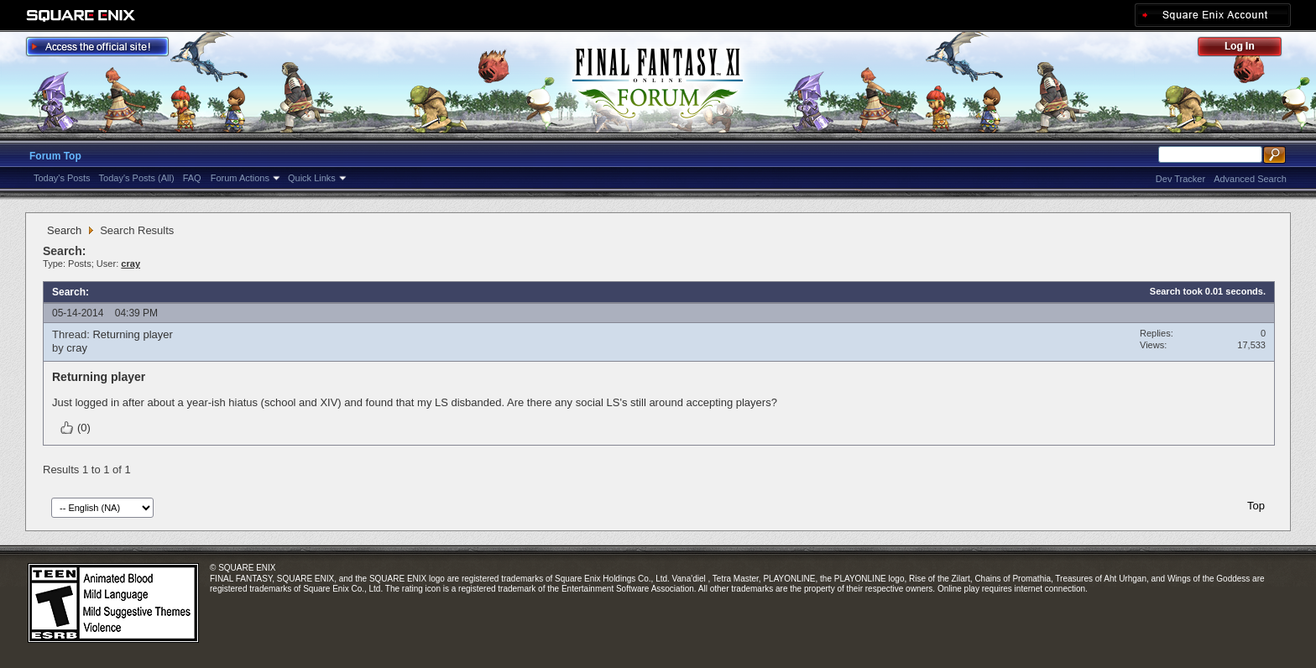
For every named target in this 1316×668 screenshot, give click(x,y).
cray (76, 348)
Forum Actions (240, 178)
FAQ (192, 178)
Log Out (1248, 49)
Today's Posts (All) (137, 178)
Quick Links (312, 178)
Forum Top (55, 156)
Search (64, 230)
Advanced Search (1250, 179)
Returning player (132, 334)
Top (1256, 505)
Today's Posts (62, 178)
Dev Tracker (1180, 179)
